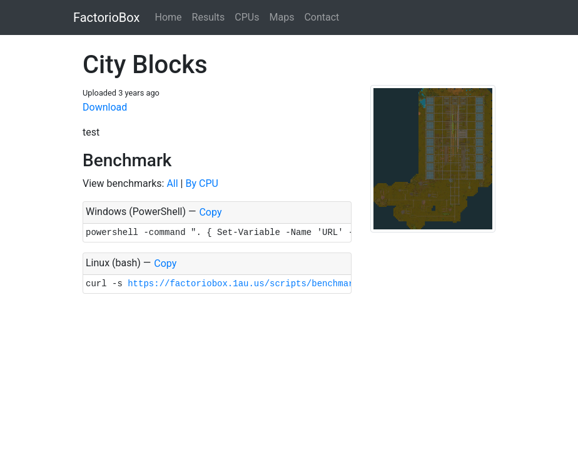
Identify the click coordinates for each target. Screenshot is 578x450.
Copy (210, 212)
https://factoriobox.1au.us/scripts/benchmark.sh (251, 284)
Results (208, 17)
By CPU (201, 183)
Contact (321, 17)
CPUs (247, 17)
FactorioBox (106, 17)
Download (105, 107)
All (172, 183)
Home (168, 17)
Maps (281, 17)
